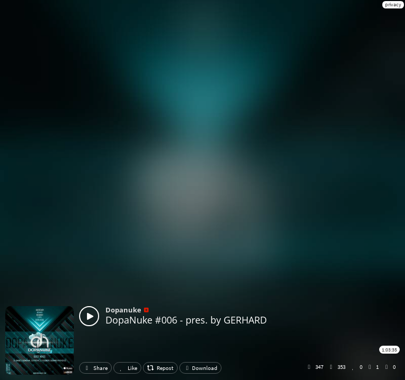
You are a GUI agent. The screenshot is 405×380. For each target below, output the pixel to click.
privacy (393, 4)
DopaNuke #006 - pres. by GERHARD (186, 320)
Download (200, 368)
